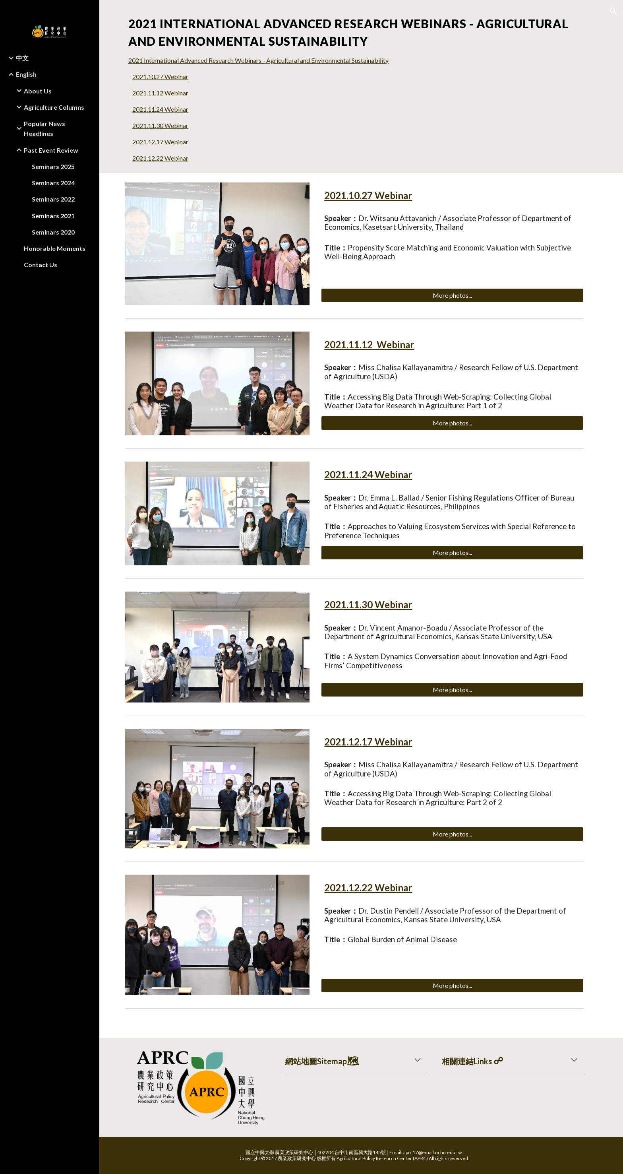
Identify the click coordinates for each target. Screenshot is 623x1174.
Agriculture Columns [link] (54, 107)
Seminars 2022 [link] (53, 199)
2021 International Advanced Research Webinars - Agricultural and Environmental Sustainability (265, 60)
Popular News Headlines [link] (44, 128)
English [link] (26, 74)
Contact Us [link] (40, 264)
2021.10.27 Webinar (167, 76)
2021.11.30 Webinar (167, 125)
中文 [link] (22, 58)
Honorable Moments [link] (54, 248)
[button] (613, 11)
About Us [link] (38, 91)
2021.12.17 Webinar (167, 142)
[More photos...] (459, 295)
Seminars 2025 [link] (53, 166)
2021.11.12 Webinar (167, 93)
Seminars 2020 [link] (53, 232)
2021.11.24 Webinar (167, 109)
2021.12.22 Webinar (167, 158)
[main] (361, 33)
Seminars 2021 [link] (53, 215)
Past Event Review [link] (51, 150)
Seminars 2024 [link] (53, 182)
